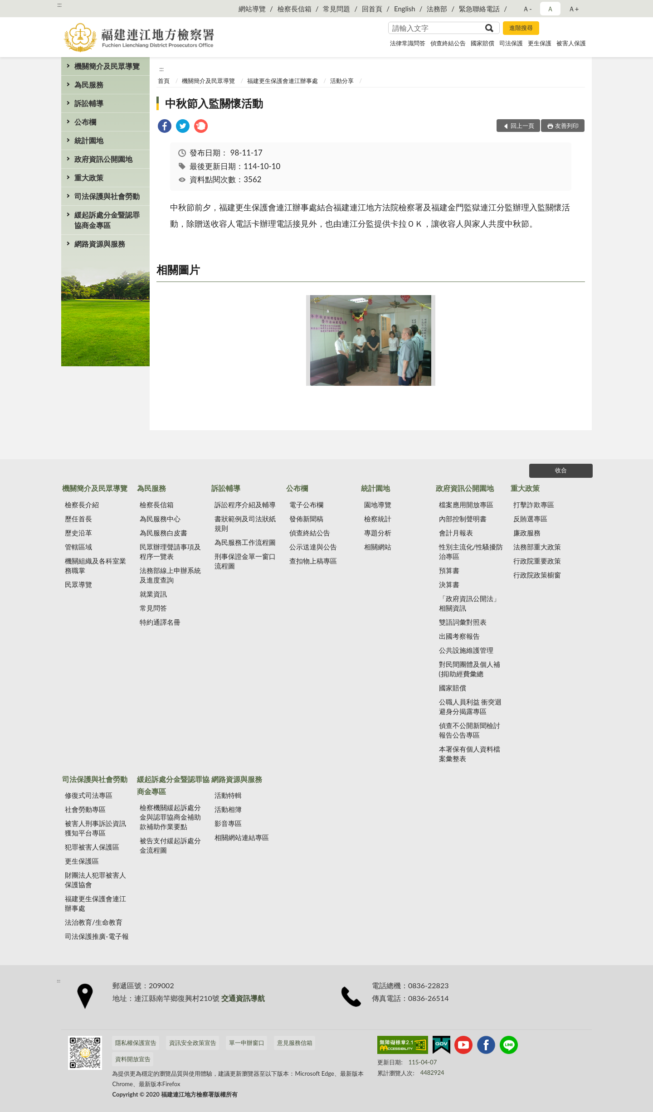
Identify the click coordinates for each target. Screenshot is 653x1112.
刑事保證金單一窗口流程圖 (245, 561)
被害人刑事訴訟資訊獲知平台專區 (95, 828)
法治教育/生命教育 (93, 922)
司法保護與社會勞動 (107, 196)
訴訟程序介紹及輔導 (245, 504)
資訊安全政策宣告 (192, 1042)
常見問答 (153, 608)
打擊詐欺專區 (533, 504)
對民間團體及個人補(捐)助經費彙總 (469, 669)
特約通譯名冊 (160, 622)
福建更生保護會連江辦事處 (282, 80)
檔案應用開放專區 (466, 504)
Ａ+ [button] (573, 9)
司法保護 (511, 43)
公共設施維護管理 (466, 650)
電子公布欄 (306, 504)
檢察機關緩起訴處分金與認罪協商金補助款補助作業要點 (170, 816)
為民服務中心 (160, 519)
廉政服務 (527, 533)
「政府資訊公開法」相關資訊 (469, 603)
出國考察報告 (459, 636)
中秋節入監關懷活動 (214, 103)
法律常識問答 (407, 43)
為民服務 (88, 84)
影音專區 (228, 823)
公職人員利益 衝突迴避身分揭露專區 (470, 706)
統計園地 (88, 140)
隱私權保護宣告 (135, 1042)
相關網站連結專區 (241, 837)
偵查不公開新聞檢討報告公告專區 (469, 730)
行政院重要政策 (537, 561)
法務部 (437, 9)
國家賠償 (482, 43)
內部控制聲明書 (463, 519)
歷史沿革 (78, 533)
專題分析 (377, 533)
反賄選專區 (530, 519)
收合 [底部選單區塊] (561, 470)
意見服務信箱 (294, 1042)
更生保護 (539, 43)
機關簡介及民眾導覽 (107, 66)
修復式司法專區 (88, 795)
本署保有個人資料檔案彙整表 (469, 753)
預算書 (449, 570)
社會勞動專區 (85, 809)
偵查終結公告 (448, 43)
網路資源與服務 (99, 243)
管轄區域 (78, 547)
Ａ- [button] (527, 9)
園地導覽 (377, 504)
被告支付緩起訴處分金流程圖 (170, 845)
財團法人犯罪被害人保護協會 (95, 880)
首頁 (164, 80)
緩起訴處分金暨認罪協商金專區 (107, 219)
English (404, 9)
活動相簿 (228, 809)
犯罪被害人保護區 (92, 847)
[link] (164, 127)
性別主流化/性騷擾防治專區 (471, 551)
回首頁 (372, 9)
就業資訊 (153, 594)
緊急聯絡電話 (479, 9)
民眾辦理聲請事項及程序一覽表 (170, 551)
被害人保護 (571, 43)
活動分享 (342, 80)
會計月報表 (456, 533)
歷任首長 (78, 519)
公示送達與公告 (313, 547)
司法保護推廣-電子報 (97, 936)
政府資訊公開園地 (103, 159)
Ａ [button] (550, 9)
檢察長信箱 (295, 9)
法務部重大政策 (537, 547)
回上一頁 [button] (522, 125)
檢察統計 (377, 519)
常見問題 (336, 9)
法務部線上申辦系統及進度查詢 (170, 575)
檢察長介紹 (82, 504)
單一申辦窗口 (246, 1042)
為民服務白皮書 (163, 533)
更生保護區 (82, 861)
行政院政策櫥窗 (537, 575)
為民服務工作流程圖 (245, 542)
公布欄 (85, 121)
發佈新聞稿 (306, 519)
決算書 (449, 584)
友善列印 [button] (567, 125)
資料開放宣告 (133, 1059)
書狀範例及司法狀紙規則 (245, 523)
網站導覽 (252, 9)
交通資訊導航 (243, 998)
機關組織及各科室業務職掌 (95, 565)
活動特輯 (228, 795)
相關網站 (377, 547)
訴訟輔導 (88, 103)
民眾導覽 (78, 584)
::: (59, 4)
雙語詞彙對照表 (463, 622)
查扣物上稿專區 (313, 561)
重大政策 (88, 177)
